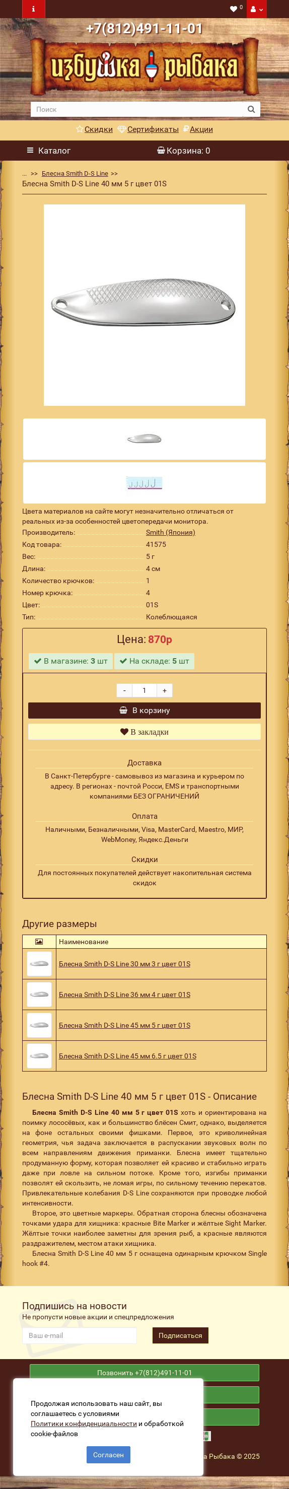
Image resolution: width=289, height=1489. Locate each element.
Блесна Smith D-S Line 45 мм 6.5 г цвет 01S (127, 1061)
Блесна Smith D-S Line (75, 173)
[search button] (251, 109)
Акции (198, 129)
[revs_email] (79, 1340)
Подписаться (180, 1340)
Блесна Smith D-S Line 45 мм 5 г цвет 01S (124, 1030)
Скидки (94, 129)
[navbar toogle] (33, 9)
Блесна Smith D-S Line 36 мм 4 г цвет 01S (124, 1000)
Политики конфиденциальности (86, 1421)
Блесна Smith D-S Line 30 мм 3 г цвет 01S (124, 969)
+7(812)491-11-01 (144, 28)
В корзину (144, 713)
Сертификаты (148, 129)
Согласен (108, 1453)
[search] (137, 109)
